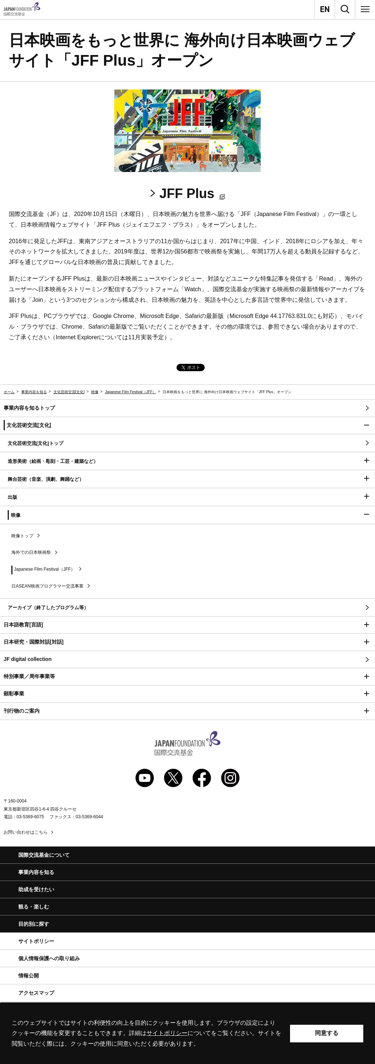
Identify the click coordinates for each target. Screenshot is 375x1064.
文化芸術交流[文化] (69, 392)
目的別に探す (33, 924)
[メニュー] (365, 9)
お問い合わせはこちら (26, 832)
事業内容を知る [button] (36, 872)
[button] (187, 425)
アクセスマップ (36, 993)
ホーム (9, 392)
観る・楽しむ (33, 907)
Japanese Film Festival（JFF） (130, 392)
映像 (95, 392)
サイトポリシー (36, 941)
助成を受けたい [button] (36, 889)
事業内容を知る (34, 392)
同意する (326, 1033)
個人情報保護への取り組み (49, 958)
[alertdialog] (187, 1033)
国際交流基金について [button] (44, 855)
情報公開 (28, 976)
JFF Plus (191, 193)
